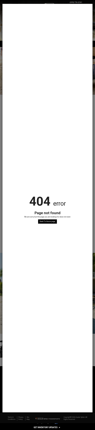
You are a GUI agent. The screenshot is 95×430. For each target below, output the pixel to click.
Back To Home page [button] (47, 221)
